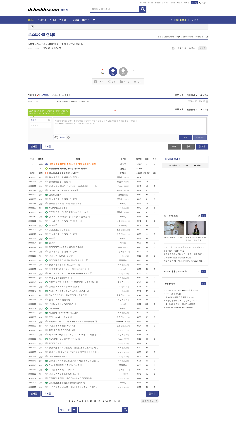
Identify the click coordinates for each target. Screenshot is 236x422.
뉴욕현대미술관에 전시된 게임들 (177, 258)
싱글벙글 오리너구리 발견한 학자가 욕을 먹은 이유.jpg (185, 254)
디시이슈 (182, 271)
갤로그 (164, 3)
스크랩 (173, 48)
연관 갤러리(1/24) (172, 37)
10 (91, 401)
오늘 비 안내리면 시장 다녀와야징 (62, 365)
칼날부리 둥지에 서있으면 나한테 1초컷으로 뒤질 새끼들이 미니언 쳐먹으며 (72, 348)
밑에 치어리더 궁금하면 (57, 300)
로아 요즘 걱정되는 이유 (58, 256)
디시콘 (186, 3)
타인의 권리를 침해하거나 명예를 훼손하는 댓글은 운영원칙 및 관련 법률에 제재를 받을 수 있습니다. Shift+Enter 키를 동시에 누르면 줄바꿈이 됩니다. (97, 122)
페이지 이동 (149, 401)
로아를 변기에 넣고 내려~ (58, 369)
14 (106, 401)
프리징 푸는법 (53, 343)
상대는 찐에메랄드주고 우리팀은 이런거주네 (67, 291)
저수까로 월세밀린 (173, 294)
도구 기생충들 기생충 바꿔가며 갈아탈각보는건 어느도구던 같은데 (72, 387)
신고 (137, 81)
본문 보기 (179, 95)
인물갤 (157, 3)
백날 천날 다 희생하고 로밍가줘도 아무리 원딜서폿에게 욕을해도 (72, 352)
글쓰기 (202, 146)
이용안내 (199, 37)
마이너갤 (142, 3)
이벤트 (179, 3)
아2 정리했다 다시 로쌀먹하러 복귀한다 (65, 295)
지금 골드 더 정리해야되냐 (59, 330)
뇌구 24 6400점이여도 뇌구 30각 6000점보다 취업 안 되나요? (72, 335)
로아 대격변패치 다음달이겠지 (60, 374)
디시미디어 (169, 271)
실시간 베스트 (171, 216)
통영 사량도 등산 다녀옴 (174, 251)
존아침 (50, 225)
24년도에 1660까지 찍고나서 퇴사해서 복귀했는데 (69, 321)
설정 (159, 37)
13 (102, 401)
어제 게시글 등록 (185, 20)
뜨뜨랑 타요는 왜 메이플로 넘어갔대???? (65, 212)
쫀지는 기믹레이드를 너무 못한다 (62, 286)
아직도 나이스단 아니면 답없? (60, 190)
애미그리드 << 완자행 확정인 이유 (62, 247)
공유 (111, 81)
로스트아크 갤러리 (42, 35)
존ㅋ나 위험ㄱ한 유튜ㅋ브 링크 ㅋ (62, 177)
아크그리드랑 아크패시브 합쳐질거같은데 (65, 269)
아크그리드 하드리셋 (56, 230)
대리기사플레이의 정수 (57, 356)
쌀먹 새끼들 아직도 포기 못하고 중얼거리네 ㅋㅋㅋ (70, 186)
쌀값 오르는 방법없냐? (57, 278)
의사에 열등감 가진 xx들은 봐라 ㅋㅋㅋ (182, 290)
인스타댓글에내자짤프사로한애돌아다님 (65, 383)
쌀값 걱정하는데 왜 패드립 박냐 (61, 265)
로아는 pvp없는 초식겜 (57, 317)
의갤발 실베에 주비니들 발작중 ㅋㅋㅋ (182, 301)
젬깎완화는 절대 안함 (56, 182)
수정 (174, 146)
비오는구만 (52, 308)
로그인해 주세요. (173, 159)
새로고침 (204, 95)
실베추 (98, 81)
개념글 (47, 146)
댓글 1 (202, 48)
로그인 (194, 3)
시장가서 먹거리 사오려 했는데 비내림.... (65, 260)
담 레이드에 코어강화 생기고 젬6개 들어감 (66, 217)
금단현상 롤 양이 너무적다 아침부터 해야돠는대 (68, 378)
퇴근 (49, 243)
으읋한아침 (52, 195)
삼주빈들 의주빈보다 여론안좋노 (179, 308)
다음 (115, 401)
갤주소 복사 (188, 37)
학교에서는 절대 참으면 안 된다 (61, 339)
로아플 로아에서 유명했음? (59, 304)
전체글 (34, 146)
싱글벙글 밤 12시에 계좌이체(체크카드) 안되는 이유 (185, 261)
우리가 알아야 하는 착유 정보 (60, 326)
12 (99, 401)
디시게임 (172, 3)
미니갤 (150, 3)
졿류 (49, 238)
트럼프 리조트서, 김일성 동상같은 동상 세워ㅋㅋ (184, 247)
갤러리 (31, 20)
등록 (185, 137)
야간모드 (203, 3)
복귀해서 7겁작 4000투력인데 (60, 313)
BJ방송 (86, 20)
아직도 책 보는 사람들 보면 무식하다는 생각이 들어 (70, 282)
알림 (197, 165)
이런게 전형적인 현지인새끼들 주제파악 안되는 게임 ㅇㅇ (72, 361)
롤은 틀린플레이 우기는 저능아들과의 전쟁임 (67, 273)
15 (110, 401)
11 (95, 401)
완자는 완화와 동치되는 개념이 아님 (63, 203)
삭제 (207, 102)
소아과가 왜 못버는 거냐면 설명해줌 (181, 304)
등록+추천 (199, 137)
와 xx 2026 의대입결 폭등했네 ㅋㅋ (180, 297)
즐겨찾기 (173, 165)
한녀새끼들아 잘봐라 (56, 208)
